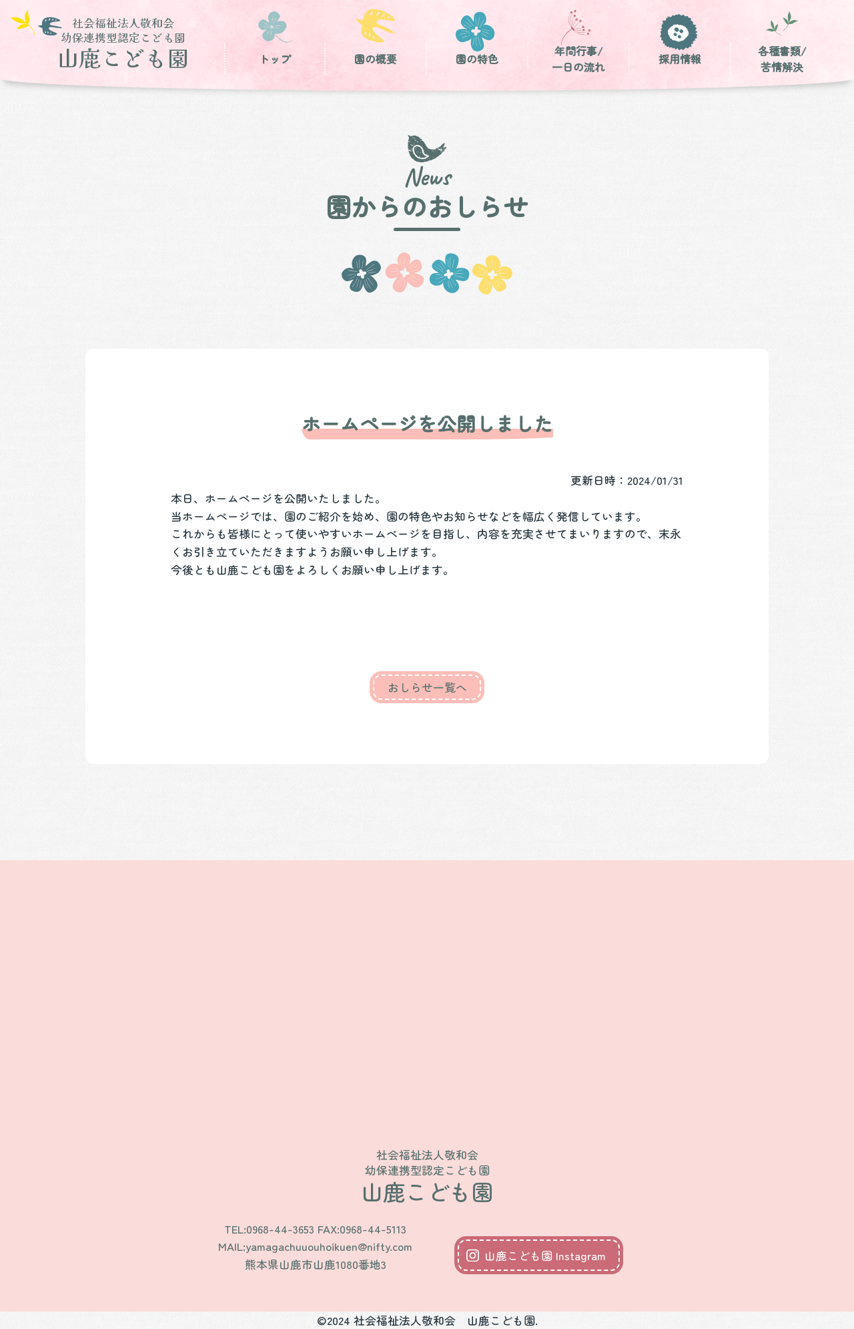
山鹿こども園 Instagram (545, 1255)
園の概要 (375, 59)
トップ (275, 59)
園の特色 (477, 59)
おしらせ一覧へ (427, 687)
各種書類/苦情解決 (782, 59)
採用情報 (680, 59)
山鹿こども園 (122, 42)
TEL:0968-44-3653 (269, 1229)
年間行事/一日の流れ (578, 59)
